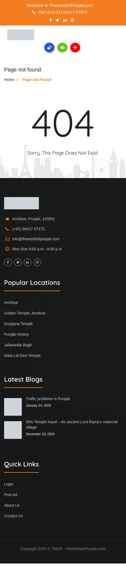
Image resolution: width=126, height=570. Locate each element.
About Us (12, 505)
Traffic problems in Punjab (48, 399)
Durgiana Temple (18, 324)
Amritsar (11, 302)
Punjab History (16, 334)
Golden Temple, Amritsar (25, 313)
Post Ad (10, 495)
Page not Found (36, 79)
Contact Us (13, 516)
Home (9, 79)
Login (8, 484)
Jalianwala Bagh (18, 345)
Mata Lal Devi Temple (22, 355)
